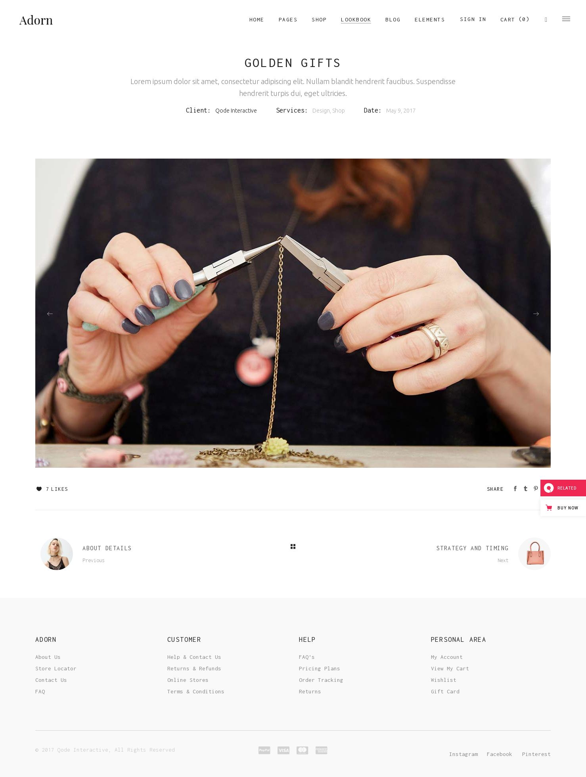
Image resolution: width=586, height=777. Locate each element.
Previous (93, 560)
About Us (48, 657)
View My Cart (450, 668)
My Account (447, 657)
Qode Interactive (236, 110)
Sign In (473, 19)
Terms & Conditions (195, 691)
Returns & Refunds (194, 668)
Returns (310, 691)
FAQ (40, 691)
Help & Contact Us (194, 657)
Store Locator (56, 668)
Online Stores (188, 680)
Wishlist (443, 680)
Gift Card (445, 691)
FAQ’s (307, 657)
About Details (107, 548)
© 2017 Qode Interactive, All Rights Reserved (105, 749)
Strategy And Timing (473, 548)
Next (503, 560)
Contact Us (51, 680)
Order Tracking (321, 680)
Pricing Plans (319, 668)
